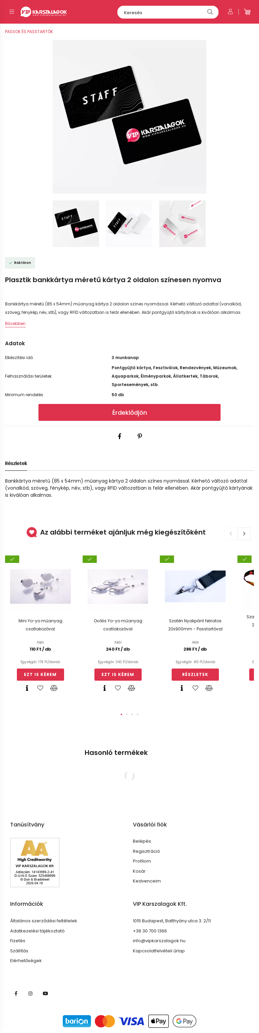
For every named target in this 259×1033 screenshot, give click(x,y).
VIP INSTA (30, 993)
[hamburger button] (11, 11)
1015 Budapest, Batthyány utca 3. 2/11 (172, 921)
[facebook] (119, 436)
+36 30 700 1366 (150, 931)
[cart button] (247, 11)
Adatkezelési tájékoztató (37, 931)
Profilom (142, 861)
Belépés (142, 841)
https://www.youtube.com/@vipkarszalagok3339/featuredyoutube (45, 993)
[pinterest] (139, 436)
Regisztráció (146, 851)
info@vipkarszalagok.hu (159, 940)
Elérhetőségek (26, 960)
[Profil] (230, 11)
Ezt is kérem (40, 674)
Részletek (16, 463)
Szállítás (19, 951)
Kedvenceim (147, 881)
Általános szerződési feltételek (43, 921)
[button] (121, 714)
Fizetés (17, 941)
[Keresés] (168, 12)
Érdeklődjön (129, 412)
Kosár (139, 871)
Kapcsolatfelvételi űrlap (159, 951)
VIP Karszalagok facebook (16, 993)
